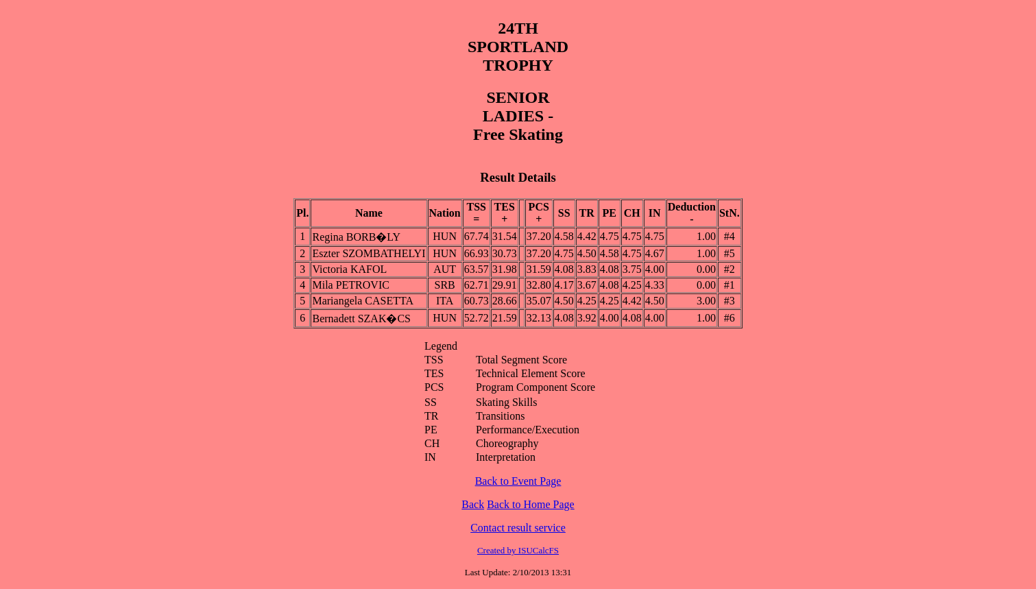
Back (472, 504)
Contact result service (518, 527)
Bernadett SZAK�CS (361, 318)
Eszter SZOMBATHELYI (368, 253)
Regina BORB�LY (356, 237)
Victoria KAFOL (349, 269)
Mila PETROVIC (350, 285)
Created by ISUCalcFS (518, 550)
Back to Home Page (531, 504)
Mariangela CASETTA (362, 300)
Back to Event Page (518, 481)
